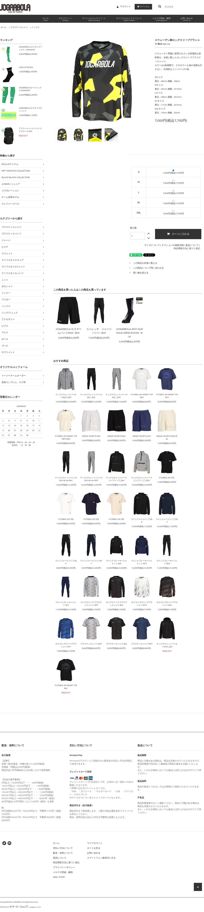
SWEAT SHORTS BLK (116, 436)
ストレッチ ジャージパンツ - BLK (99, 331)
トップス (35, 27)
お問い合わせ (93, 853)
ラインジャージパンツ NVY (91, 562)
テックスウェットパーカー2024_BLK (167, 645)
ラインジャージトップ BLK (142, 520)
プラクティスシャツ (19, 27)
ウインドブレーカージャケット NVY (141, 562)
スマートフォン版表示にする (101, 858)
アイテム (143, 6)
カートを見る (93, 848)
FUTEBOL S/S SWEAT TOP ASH (142, 396)
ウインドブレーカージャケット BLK (116, 562)
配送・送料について (63, 853)
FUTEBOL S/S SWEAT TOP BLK (66, 686)
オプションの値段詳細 (173, 245)
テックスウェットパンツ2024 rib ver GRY (91, 479)
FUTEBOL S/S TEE (167, 478)
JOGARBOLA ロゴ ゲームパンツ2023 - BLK (69, 331)
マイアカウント (94, 843)
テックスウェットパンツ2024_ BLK (91, 396)
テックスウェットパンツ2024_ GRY (116, 396)
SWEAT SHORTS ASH (91, 436)
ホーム (3, 27)
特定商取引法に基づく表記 (187, 248)
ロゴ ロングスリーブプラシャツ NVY (66, 645)
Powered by (20, 907)
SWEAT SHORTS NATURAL (166, 437)
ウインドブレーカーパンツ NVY (66, 603)
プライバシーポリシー (64, 867)
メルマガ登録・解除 (63, 872)
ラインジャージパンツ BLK (66, 562)
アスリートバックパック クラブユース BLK (30, 129)
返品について (192, 245)
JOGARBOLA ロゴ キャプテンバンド (30, 109)
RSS (55, 877)
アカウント (125, 6)
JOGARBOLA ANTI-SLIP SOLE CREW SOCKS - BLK (129, 333)
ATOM (62, 877)
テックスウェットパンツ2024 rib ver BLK (66, 479)
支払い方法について (63, 848)
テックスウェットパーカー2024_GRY (66, 396)
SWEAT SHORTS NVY (142, 436)
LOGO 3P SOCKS (26, 67)
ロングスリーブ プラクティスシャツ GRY (91, 603)
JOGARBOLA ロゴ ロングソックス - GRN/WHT (30, 48)
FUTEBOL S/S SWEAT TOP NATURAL (66, 437)
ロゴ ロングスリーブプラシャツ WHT (141, 603)
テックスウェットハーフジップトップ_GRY (141, 479)
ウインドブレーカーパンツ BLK (167, 562)
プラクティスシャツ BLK (116, 644)
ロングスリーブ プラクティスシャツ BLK (116, 603)
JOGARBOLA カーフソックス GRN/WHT (30, 89)
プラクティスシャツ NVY (141, 644)
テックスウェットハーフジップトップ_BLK (116, 479)
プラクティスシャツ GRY (91, 644)
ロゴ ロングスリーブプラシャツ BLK (167, 603)
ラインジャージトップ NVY (167, 520)
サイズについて (152, 245)
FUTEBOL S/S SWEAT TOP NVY (167, 396)
